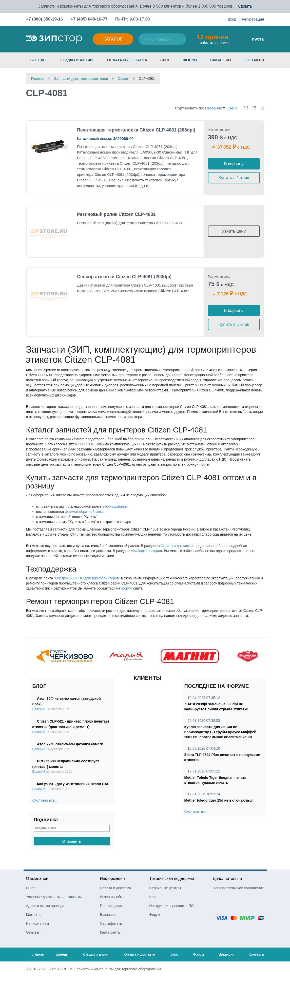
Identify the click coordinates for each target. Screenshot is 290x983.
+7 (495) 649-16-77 (89, 19)
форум (126, 588)
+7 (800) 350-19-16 (44, 19)
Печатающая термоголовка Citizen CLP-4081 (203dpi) (136, 130)
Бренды (38, 60)
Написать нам (37, 923)
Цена (233, 108)
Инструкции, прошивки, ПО (171, 906)
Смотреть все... (45, 800)
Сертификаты (111, 923)
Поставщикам (111, 906)
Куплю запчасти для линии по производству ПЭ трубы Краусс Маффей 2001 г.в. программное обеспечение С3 (220, 732)
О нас (30, 888)
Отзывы (32, 932)
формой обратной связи (85, 511)
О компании (37, 878)
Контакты (254, 60)
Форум (190, 60)
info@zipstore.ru (115, 506)
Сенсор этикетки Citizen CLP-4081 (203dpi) (124, 276)
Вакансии (220, 60)
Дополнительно (227, 878)
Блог (165, 60)
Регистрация (253, 19)
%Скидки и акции (146, 551)
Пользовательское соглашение (238, 888)
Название (215, 108)
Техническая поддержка (171, 878)
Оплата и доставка (127, 60)
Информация (112, 878)
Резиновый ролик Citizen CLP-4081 (116, 214)
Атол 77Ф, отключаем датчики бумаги (70, 744)
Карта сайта (110, 932)
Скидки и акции (76, 60)
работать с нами (212, 39)
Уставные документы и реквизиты (54, 897)
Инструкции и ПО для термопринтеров (87, 578)
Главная (37, 954)
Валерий (38, 709)
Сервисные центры (165, 888)
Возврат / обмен (113, 897)
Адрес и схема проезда (45, 906)
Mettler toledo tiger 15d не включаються (219, 800)
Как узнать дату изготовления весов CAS (73, 784)
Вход (232, 19)
